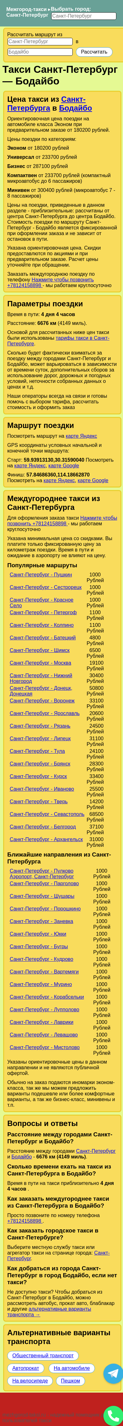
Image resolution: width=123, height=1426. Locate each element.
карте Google (63, 465)
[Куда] (40, 52)
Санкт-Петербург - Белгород (43, 826)
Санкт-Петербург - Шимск (40, 650)
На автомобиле (72, 1368)
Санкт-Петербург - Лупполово (44, 1009)
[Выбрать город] (83, 16)
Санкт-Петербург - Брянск (40, 763)
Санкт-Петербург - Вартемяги (44, 971)
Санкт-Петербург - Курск (38, 776)
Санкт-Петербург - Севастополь (47, 814)
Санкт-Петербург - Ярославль (45, 713)
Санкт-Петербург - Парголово (44, 883)
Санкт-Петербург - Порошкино (45, 908)
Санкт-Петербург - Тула (37, 751)
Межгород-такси (26, 9)
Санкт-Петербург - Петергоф (43, 612)
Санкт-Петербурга (46, 103)
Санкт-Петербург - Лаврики (41, 1022)
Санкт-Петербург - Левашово (44, 1034)
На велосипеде (30, 1380)
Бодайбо (75, 108)
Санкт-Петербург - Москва (40, 663)
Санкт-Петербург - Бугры (39, 946)
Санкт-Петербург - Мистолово (45, 1047)
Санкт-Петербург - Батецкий (43, 637)
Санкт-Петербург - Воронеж (42, 700)
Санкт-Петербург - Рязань (40, 726)
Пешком (70, 1380)
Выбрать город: (71, 9)
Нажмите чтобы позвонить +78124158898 (62, 520)
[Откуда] (40, 41)
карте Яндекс (81, 436)
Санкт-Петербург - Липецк (40, 738)
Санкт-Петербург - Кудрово (41, 959)
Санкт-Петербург (27, 15)
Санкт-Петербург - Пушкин (41, 574)
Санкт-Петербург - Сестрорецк (46, 587)
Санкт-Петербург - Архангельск (46, 839)
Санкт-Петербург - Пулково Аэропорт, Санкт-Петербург (42, 873)
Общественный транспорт (43, 1355)
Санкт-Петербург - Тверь (39, 801)
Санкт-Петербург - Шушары (42, 896)
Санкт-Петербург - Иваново (42, 789)
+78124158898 (25, 1221)
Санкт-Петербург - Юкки (38, 934)
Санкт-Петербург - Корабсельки (47, 997)
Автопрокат (25, 1368)
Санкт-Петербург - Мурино (41, 984)
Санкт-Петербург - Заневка (41, 921)
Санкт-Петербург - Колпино (42, 625)
